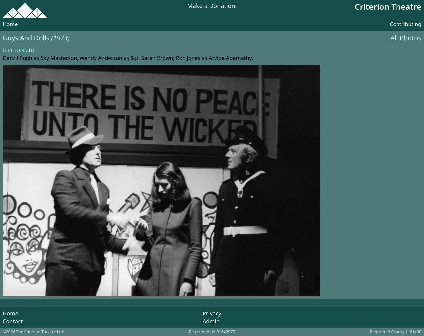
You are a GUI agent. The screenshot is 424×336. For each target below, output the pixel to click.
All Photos (405, 37)
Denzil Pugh (17, 58)
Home (10, 24)
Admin (211, 321)
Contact (13, 321)
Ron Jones (188, 58)
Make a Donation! (212, 6)
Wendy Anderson (101, 58)
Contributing (405, 24)
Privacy (212, 313)
